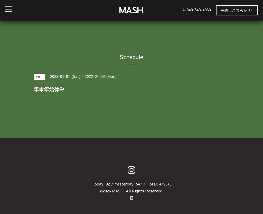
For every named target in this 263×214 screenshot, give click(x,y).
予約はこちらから (236, 10)
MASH (131, 10)
